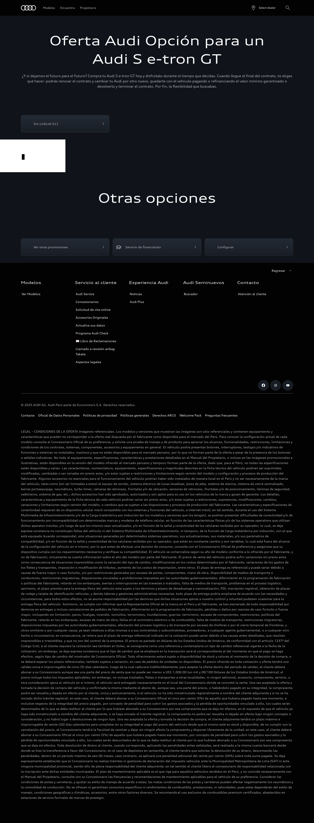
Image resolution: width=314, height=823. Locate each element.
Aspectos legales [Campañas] (88, 362)
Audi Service (85, 294)
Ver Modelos (31, 294)
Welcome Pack (190, 415)
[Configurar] (249, 247)
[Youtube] (288, 385)
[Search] (288, 8)
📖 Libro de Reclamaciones (96, 341)
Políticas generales (134, 415)
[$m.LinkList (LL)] (65, 124)
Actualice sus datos (90, 325)
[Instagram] (275, 385)
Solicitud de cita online (93, 309)
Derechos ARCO (164, 415)
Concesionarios (87, 302)
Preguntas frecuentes (221, 415)
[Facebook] (263, 385)
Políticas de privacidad (100, 415)
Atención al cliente (252, 294)
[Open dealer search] (263, 8)
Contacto (28, 415)
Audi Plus (137, 302)
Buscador (191, 294)
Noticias (136, 294)
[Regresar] (282, 270)
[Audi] (28, 7)
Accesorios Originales (92, 317)
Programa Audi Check (92, 333)
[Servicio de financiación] (157, 247)
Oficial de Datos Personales (59, 415)
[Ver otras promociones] (65, 247)
